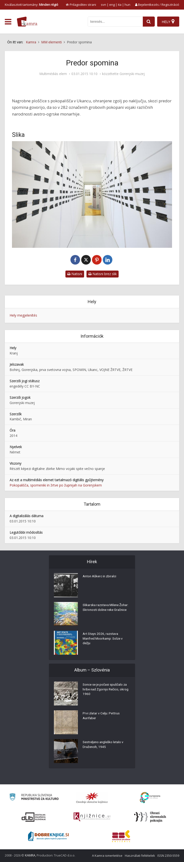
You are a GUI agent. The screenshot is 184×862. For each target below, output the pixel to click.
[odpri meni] (8, 22)
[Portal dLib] (34, 817)
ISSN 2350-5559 (168, 855)
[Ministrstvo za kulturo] (34, 798)
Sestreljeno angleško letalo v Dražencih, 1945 (104, 745)
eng (112, 4)
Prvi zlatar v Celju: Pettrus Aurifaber (102, 716)
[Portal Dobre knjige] (48, 836)
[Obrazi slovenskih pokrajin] (150, 817)
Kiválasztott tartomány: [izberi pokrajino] (31, 4)
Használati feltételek (140, 855)
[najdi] (149, 22)
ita (119, 4)
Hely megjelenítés (23, 315)
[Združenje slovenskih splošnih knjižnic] (91, 817)
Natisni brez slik (102, 274)
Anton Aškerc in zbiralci (100, 577)
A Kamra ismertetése (107, 855)
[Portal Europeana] (150, 798)
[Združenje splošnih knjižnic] (121, 836)
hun (127, 4)
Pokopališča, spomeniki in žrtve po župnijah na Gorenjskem (56, 485)
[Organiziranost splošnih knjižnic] (92, 798)
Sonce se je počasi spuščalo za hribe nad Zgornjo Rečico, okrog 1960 (106, 690)
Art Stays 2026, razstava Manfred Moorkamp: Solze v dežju (104, 639)
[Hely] (168, 22)
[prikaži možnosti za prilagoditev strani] (81, 4)
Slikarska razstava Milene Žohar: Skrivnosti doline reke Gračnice (104, 610)
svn (103, 4)
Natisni (74, 274)
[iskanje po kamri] (115, 22)
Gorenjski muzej (132, 74)
